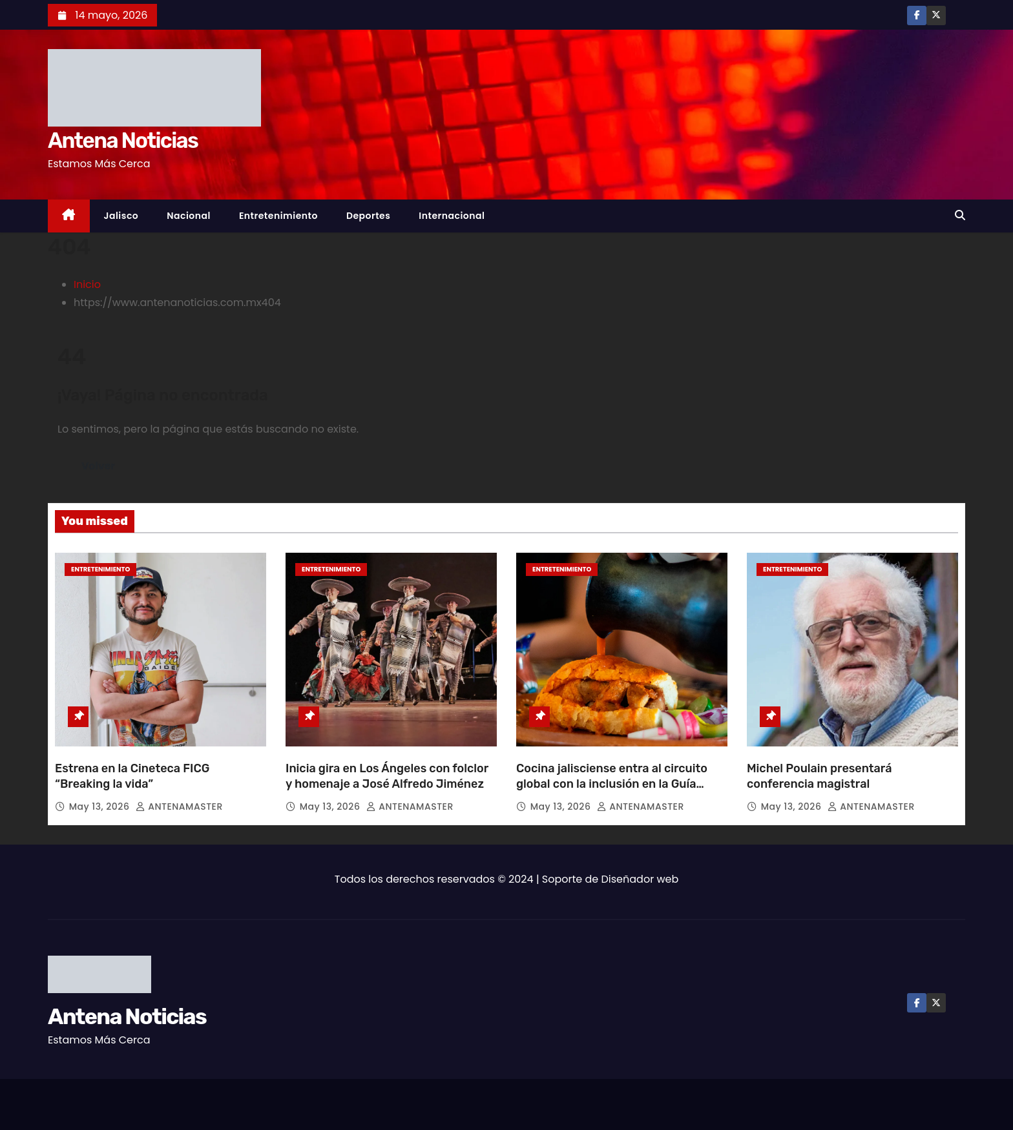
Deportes (368, 215)
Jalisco (121, 215)
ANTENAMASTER (179, 806)
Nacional (189, 215)
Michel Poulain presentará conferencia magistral (819, 776)
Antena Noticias (123, 140)
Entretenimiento (278, 215)
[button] (960, 215)
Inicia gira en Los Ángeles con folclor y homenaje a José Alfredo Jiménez (387, 776)
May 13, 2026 (100, 806)
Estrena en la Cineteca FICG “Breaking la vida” (132, 776)
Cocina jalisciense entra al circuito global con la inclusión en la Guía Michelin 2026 (611, 783)
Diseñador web (640, 879)
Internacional (452, 215)
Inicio (87, 284)
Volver (98, 465)
